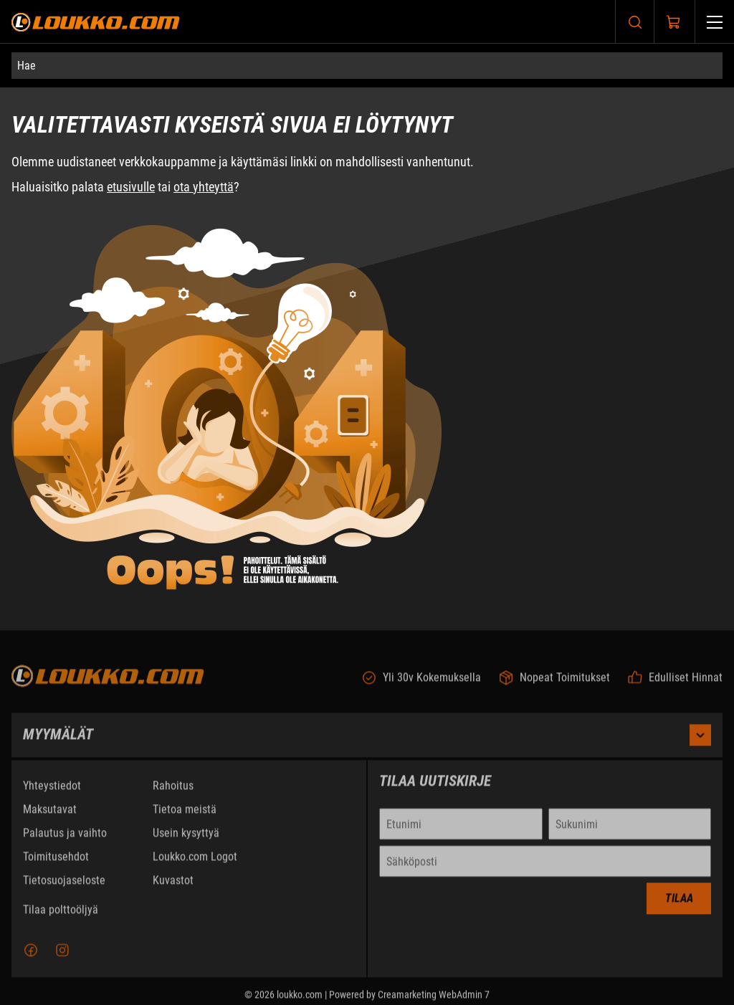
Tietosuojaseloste (64, 885)
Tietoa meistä (184, 814)
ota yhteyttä (203, 186)
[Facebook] (31, 955)
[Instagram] (62, 955)
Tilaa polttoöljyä (60, 915)
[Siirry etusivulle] (95, 22)
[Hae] (367, 65)
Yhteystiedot (52, 791)
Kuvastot (173, 885)
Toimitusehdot (56, 862)
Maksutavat (50, 814)
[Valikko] (714, 22)
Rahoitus (173, 791)
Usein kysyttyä (186, 838)
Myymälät (367, 740)
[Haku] (635, 22)
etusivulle (131, 186)
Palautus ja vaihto (65, 838)
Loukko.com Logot (195, 862)
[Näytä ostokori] (673, 22)
